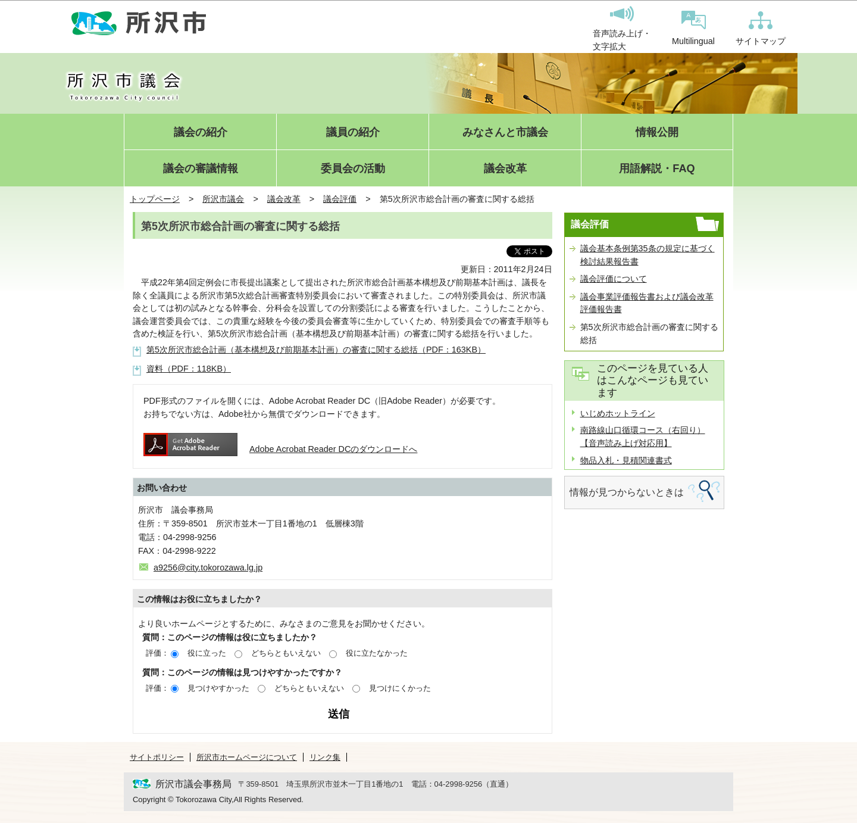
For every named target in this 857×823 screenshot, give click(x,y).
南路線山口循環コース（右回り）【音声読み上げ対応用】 (642, 436)
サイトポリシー (157, 757)
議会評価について (613, 278)
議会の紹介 (200, 132)
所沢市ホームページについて (246, 757)
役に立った (206, 653)
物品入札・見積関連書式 (626, 460)
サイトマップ (761, 28)
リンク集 (324, 757)
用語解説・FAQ (657, 168)
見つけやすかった (218, 688)
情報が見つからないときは (627, 492)
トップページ (155, 199)
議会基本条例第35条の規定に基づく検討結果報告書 (647, 255)
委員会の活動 (353, 168)
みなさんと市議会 (505, 132)
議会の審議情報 (200, 168)
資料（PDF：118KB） (188, 368)
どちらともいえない (286, 653)
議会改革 (505, 168)
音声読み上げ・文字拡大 (622, 28)
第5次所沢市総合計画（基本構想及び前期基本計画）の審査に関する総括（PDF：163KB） (316, 349)
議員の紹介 (353, 132)
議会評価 (339, 199)
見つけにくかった (400, 688)
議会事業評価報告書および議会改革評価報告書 (647, 303)
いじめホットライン (617, 413)
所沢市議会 (223, 199)
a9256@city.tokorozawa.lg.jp (208, 567)
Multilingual (693, 28)
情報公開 (657, 132)
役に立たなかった (377, 653)
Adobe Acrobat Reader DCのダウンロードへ (280, 449)
